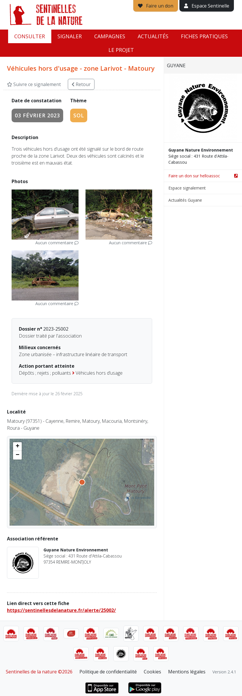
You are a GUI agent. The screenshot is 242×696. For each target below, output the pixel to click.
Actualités (153, 36)
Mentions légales (186, 671)
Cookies (152, 671)
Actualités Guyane (185, 200)
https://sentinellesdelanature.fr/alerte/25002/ (61, 610)
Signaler (69, 36)
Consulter (29, 36)
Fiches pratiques (204, 36)
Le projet (121, 49)
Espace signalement (187, 188)
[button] (17, 446)
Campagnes (109, 36)
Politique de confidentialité (108, 671)
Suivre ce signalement (34, 84)
